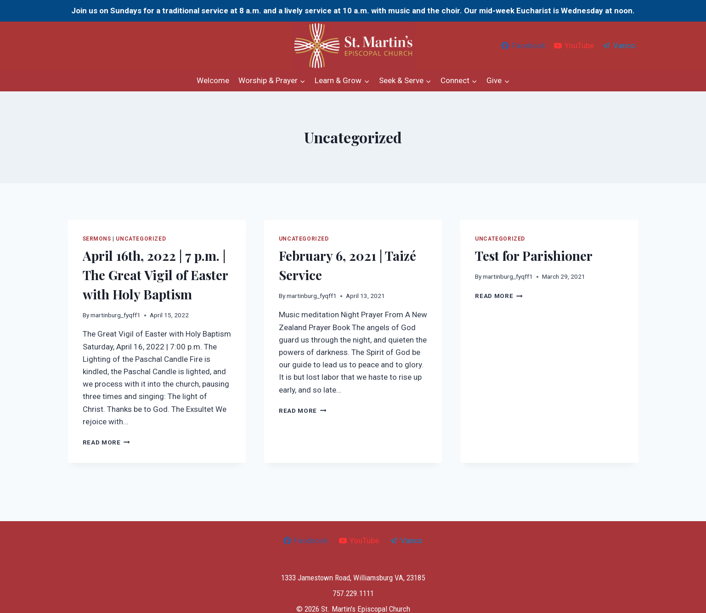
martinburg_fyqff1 (115, 315)
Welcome (213, 80)
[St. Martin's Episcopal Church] (353, 45)
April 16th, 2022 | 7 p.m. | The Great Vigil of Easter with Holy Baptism (155, 275)
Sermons (97, 239)
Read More (106, 442)
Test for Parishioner (534, 255)
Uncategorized (141, 239)
